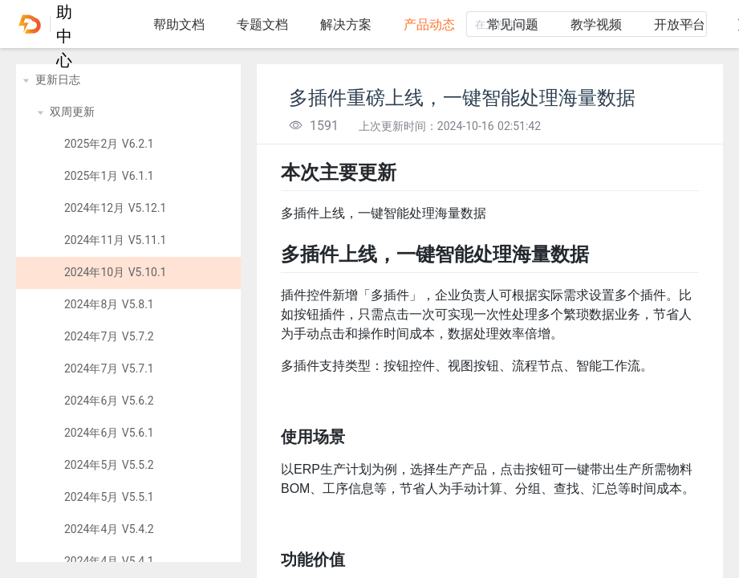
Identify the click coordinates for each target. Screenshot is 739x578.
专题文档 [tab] (262, 24)
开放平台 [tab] (679, 24)
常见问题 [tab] (512, 24)
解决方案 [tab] (346, 24)
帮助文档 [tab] (179, 24)
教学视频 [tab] (596, 24)
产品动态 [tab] (429, 24)
